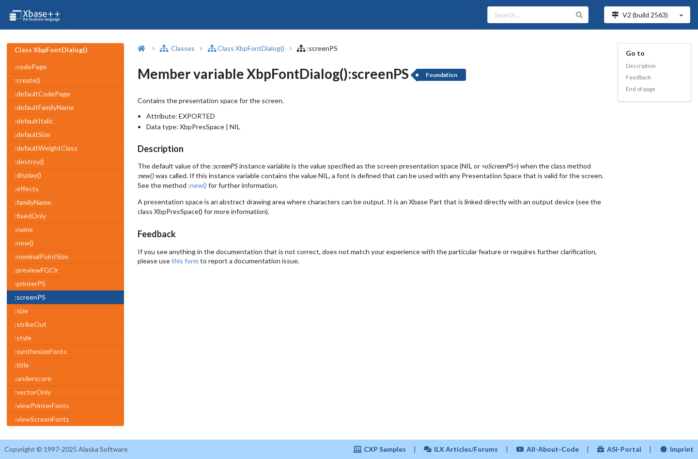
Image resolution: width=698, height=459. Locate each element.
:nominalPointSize (41, 256)
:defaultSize (32, 134)
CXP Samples (379, 449)
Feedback (638, 77)
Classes (177, 48)
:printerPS (30, 283)
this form (185, 261)
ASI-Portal (619, 449)
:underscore (33, 378)
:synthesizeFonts (41, 351)
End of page (640, 88)
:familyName (33, 202)
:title (22, 365)
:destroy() (29, 161)
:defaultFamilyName (44, 107)
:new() (24, 243)
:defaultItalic (34, 121)
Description (641, 65)
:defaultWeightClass (46, 148)
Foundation (441, 74)
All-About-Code (547, 449)
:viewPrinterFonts (42, 405)
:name (24, 229)
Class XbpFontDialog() (246, 48)
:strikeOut (31, 324)
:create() (27, 80)
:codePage (31, 66)
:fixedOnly (30, 216)
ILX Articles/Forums (461, 449)
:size (21, 310)
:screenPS (30, 297)
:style (23, 338)
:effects (27, 188)
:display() (28, 175)
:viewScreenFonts (42, 419)
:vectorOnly (33, 392)
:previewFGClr (36, 270)
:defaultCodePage (42, 94)
